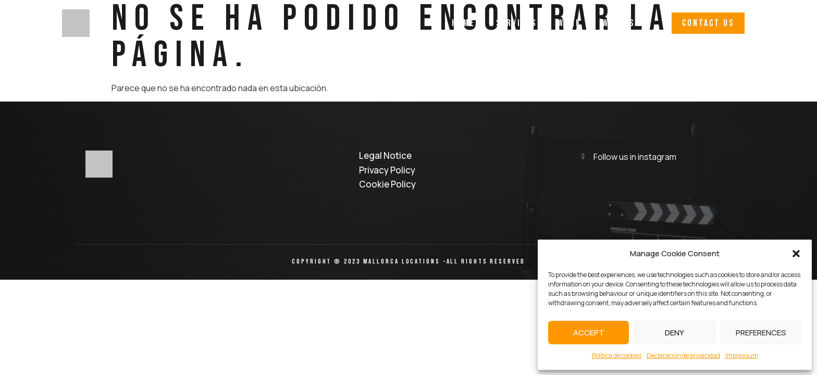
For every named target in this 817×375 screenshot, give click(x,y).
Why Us (618, 23)
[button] (796, 253)
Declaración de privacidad (683, 355)
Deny (674, 332)
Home (463, 23)
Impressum (741, 355)
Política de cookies (616, 355)
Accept (588, 332)
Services (516, 23)
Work (569, 23)
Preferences (761, 332)
